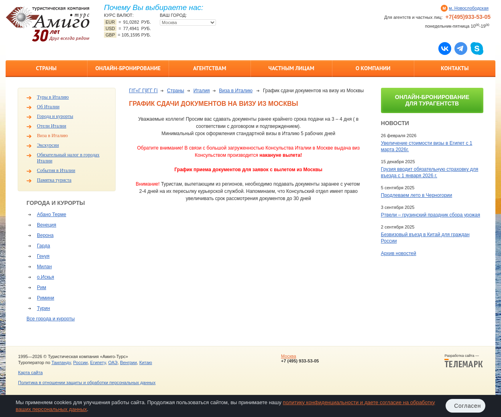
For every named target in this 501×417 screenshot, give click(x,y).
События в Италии (56, 170)
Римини (45, 298)
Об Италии (48, 106)
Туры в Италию (53, 97)
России (80, 362)
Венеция (46, 225)
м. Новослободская (469, 8)
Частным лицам (291, 68)
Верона (45, 235)
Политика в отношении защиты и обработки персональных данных (86, 382)
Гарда (43, 246)
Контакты (454, 68)
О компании (373, 68)
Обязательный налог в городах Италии (68, 158)
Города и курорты (55, 116)
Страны (46, 68)
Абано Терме (51, 214)
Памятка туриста (54, 180)
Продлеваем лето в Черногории (416, 195)
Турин (43, 308)
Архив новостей (398, 253)
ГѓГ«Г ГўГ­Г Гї (143, 90)
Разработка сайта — (463, 361)
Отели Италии (51, 126)
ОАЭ (112, 362)
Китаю (145, 362)
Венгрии (128, 362)
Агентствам (209, 68)
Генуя (43, 256)
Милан (44, 266)
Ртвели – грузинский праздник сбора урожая (430, 215)
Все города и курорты (50, 319)
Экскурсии (48, 145)
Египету (98, 362)
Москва (288, 356)
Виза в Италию (52, 135)
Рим (41, 287)
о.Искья (45, 277)
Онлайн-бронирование (128, 68)
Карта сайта (30, 372)
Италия (201, 90)
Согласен (467, 406)
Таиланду (61, 362)
